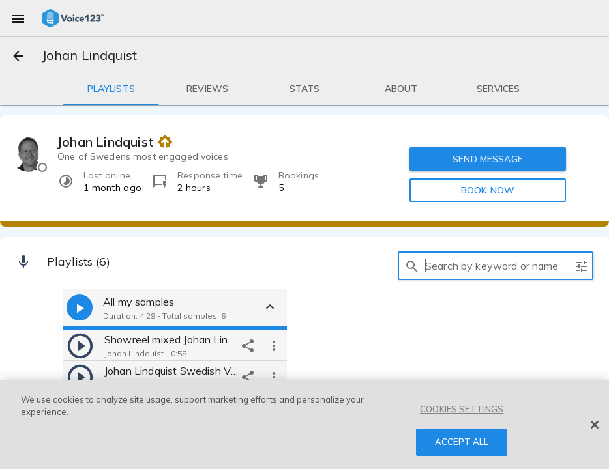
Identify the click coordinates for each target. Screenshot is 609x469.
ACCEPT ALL (461, 441)
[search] (412, 266)
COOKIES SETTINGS (461, 409)
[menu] (18, 18)
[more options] (274, 345)
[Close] (594, 424)
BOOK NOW (487, 190)
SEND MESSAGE (488, 159)
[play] (80, 345)
